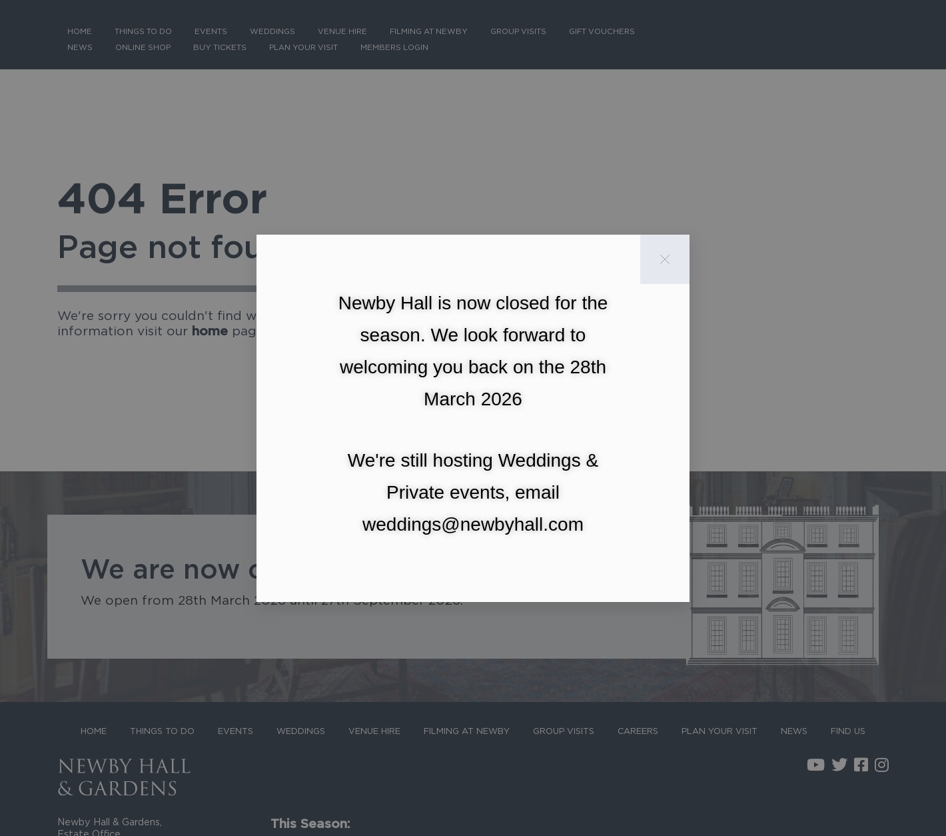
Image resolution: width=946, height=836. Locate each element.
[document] (473, 418)
